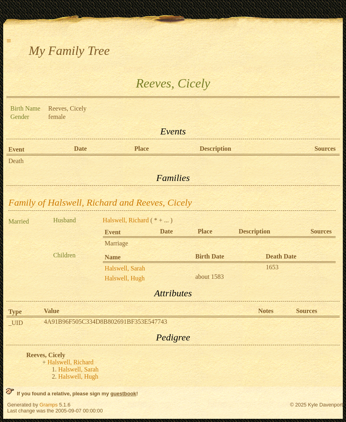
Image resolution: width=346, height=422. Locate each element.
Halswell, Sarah (125, 268)
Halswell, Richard (126, 220)
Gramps (48, 405)
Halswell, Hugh (125, 278)
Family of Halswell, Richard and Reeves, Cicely (100, 202)
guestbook (123, 394)
